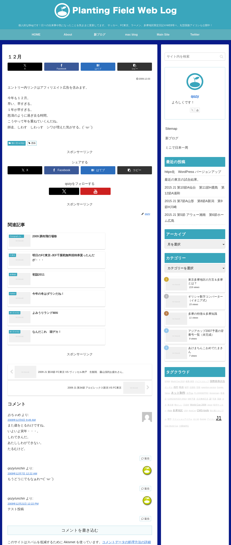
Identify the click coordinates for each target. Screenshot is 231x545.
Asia (169, 410)
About (56, 524)
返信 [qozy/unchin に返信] (145, 431)
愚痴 (32, 143)
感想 (175, 387)
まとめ (196, 419)
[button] (134, 67)
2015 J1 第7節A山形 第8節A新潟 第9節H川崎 (194, 204)
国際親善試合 (217, 381)
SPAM (167, 381)
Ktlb (156, 524)
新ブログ (171, 138)
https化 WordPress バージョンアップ (193, 172)
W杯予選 (191, 399)
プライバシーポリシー (200, 524)
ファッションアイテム (182, 419)
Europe (203, 419)
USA (186, 410)
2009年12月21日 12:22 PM (23, 446)
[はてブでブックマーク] (98, 67)
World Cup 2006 (198, 405)
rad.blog (79, 524)
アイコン (211, 419)
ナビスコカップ (202, 381)
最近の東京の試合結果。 (182, 179)
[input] (195, 57)
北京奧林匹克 (202, 399)
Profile (67, 524)
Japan (209, 405)
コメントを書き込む (79, 473)
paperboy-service (208, 387)
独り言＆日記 (17, 143)
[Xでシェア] (25, 67)
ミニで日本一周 (176, 147)
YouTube (179, 524)
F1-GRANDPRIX (201, 393)
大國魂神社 (184, 426)
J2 (210, 399)
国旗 (219, 399)
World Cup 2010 (178, 381)
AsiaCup (192, 410)
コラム (189, 393)
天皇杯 (186, 405)
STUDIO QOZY (142, 524)
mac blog (93, 524)
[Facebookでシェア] (61, 67)
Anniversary (214, 393)
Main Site (28, 524)
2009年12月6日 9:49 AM (22, 362)
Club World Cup (171, 426)
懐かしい (178, 405)
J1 (218, 418)
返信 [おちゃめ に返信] (145, 401)
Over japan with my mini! (115, 524)
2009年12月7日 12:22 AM (22, 416)
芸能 (198, 387)
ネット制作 (178, 392)
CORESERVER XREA (177, 399)
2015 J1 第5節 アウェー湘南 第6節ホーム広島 (194, 217)
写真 (214, 399)
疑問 (187, 387)
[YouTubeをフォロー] (84, 191)
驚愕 (169, 419)
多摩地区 (178, 410)
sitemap (221, 524)
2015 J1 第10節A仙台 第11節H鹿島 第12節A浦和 (195, 190)
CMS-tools (203, 410)
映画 (181, 387)
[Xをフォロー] (75, 191)
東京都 (170, 405)
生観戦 (192, 387)
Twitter (166, 524)
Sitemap (171, 128)
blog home (44, 524)
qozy (195, 96)
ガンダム (169, 387)
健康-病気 (190, 381)
